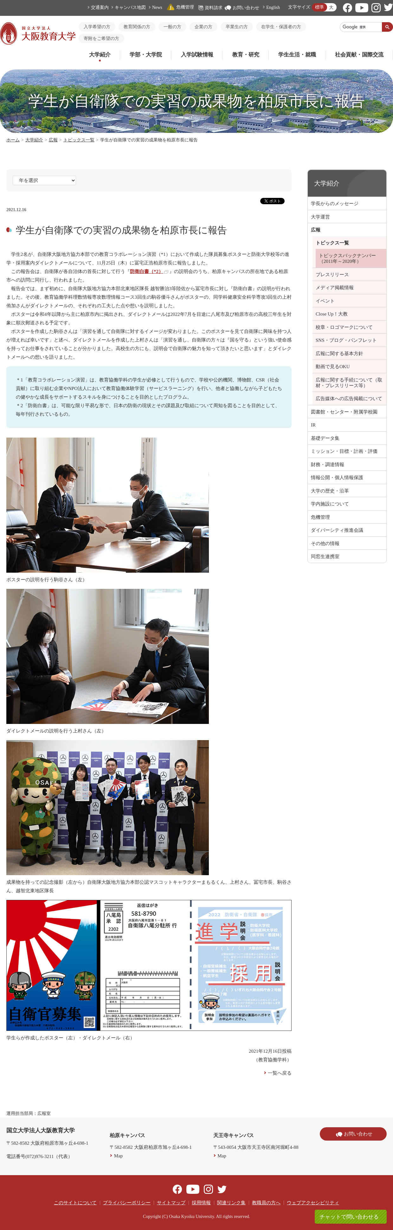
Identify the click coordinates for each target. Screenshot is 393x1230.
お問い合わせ (242, 7)
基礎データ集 (325, 438)
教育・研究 (245, 55)
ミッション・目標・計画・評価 (344, 451)
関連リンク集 (231, 1202)
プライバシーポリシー (127, 1202)
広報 (53, 140)
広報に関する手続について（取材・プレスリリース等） (349, 382)
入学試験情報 (197, 55)
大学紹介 (100, 55)
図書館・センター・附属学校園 (344, 411)
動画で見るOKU (333, 366)
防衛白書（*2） (149, 271)
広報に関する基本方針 (339, 353)
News (157, 7)
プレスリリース (332, 274)
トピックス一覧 (78, 140)
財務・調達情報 (327, 464)
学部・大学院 (146, 55)
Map (118, 1155)
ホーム (13, 140)
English (273, 7)
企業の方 (203, 26)
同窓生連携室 (325, 556)
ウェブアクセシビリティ (313, 1202)
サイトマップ (171, 1202)
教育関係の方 (137, 26)
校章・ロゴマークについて (344, 327)
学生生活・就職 (297, 55)
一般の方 (172, 26)
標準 (319, 7)
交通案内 (100, 7)
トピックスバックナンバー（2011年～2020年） (347, 258)
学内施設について (330, 503)
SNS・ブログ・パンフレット (346, 340)
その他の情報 (325, 543)
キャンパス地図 (130, 7)
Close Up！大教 (332, 313)
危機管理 (180, 7)
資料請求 (210, 7)
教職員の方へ (266, 1202)
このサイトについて (75, 1202)
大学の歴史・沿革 (330, 490)
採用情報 (201, 1202)
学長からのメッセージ (334, 203)
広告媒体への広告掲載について (349, 398)
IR (313, 424)
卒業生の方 (237, 26)
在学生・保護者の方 (281, 26)
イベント (325, 300)
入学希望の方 (97, 26)
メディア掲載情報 (335, 287)
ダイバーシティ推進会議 (337, 530)
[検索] (361, 27)
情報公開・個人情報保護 (337, 477)
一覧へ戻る (280, 1073)
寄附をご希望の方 (101, 38)
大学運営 (320, 216)
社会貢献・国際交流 (359, 55)
